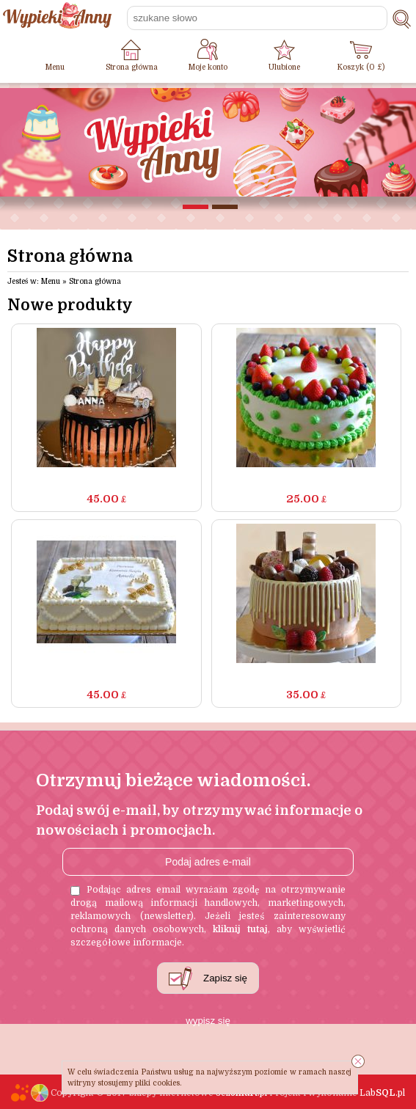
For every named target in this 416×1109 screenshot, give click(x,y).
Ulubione (284, 67)
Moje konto (208, 67)
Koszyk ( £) (360, 67)
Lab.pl (382, 1093)
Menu (55, 67)
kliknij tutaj (240, 929)
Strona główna (132, 67)
